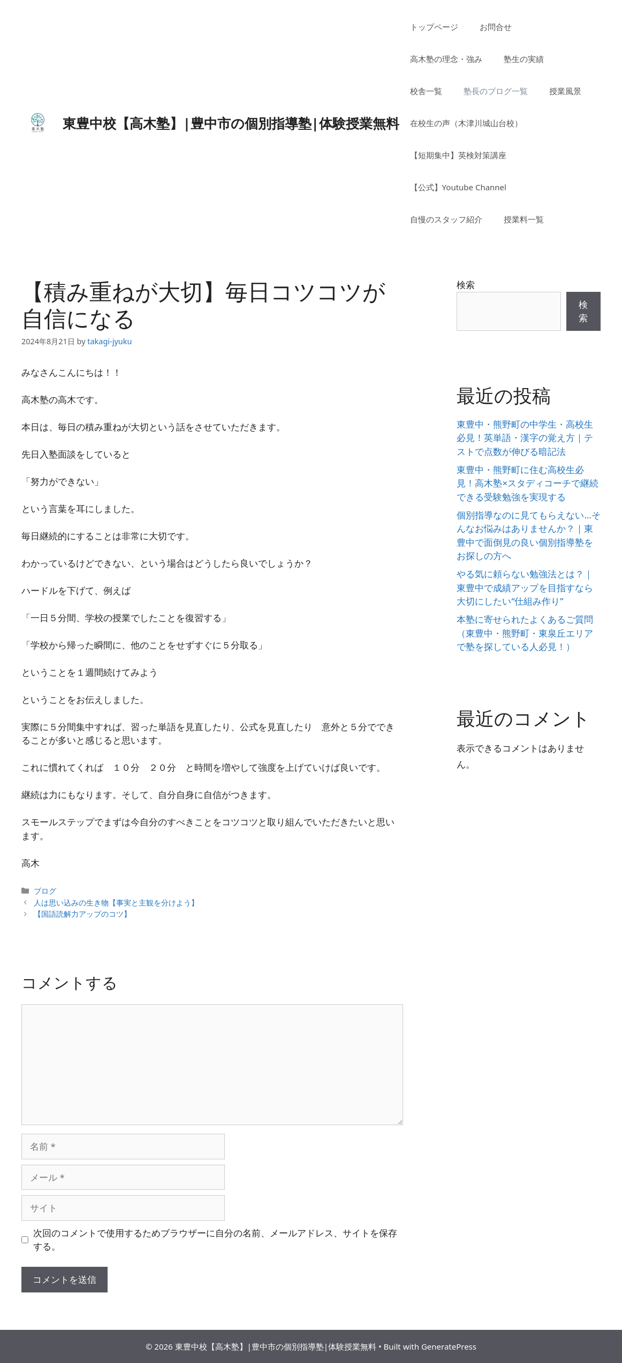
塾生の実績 (524, 58)
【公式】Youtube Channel (458, 187)
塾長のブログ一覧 (496, 91)
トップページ (434, 26)
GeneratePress (448, 1346)
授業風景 (565, 91)
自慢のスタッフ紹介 (446, 219)
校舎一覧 (426, 91)
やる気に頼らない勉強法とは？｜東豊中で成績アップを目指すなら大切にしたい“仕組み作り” (525, 587)
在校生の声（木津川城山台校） (466, 123)
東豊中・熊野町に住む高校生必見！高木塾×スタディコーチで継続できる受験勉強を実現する (527, 483)
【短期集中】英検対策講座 (458, 155)
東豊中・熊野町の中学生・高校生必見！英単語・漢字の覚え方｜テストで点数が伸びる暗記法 (525, 438)
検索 (466, 284)
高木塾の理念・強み (446, 58)
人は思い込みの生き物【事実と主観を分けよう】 (116, 902)
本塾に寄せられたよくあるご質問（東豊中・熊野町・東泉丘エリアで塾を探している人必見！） (525, 633)
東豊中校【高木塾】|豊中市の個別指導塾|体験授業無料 (231, 123)
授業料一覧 (524, 219)
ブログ (45, 891)
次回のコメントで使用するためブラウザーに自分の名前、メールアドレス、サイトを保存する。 (215, 1240)
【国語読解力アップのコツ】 (82, 914)
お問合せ (496, 26)
